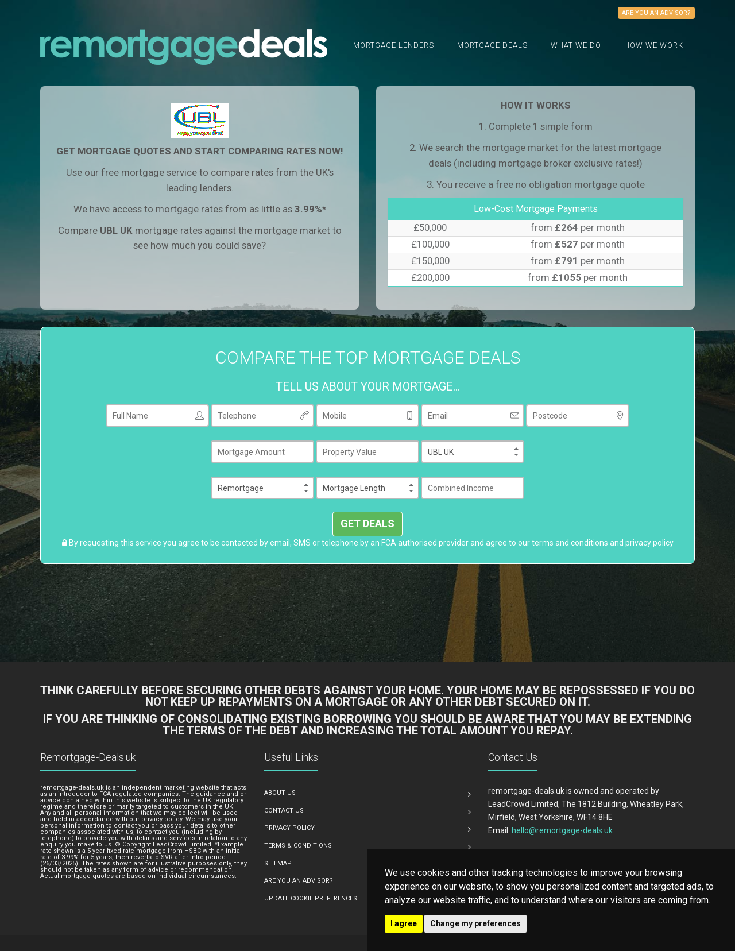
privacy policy (649, 542)
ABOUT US (280, 793)
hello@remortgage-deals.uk (562, 830)
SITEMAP (278, 863)
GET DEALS (367, 523)
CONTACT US (284, 810)
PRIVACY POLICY (289, 828)
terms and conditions (570, 542)
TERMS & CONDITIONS (298, 845)
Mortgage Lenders (393, 45)
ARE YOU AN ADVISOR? (298, 880)
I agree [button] (403, 923)
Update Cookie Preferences (310, 898)
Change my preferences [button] (475, 923)
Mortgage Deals (492, 45)
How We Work (653, 45)
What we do (576, 45)
